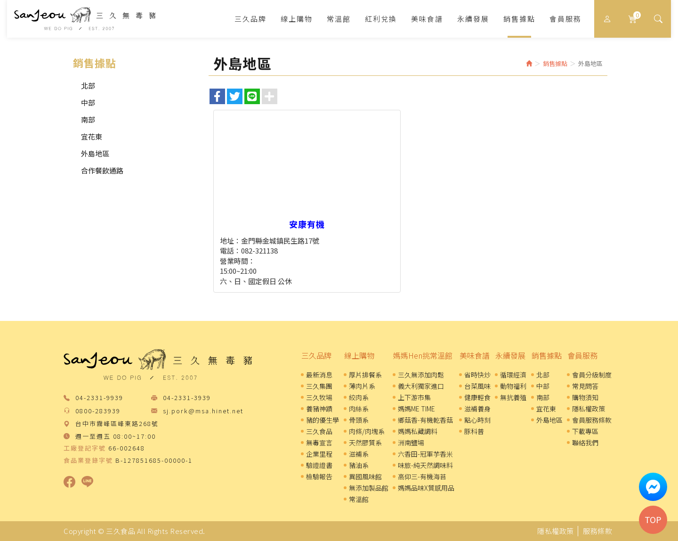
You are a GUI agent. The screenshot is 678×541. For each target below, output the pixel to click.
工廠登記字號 (85, 448)
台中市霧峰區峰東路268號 (117, 424)
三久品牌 (316, 355)
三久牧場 (319, 397)
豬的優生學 (322, 420)
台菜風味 (477, 386)
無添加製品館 (368, 487)
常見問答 (585, 386)
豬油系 (359, 465)
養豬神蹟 (319, 408)
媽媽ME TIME (416, 408)
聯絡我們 (585, 442)
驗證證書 (319, 465)
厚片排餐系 (365, 374)
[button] (658, 19)
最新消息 (319, 374)
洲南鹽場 (411, 442)
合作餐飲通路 (102, 170)
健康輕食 (477, 397)
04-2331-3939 (187, 398)
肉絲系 (359, 408)
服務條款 (597, 531)
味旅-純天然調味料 (425, 465)
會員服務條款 (592, 420)
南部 (88, 119)
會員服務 (582, 355)
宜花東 (91, 136)
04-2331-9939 (99, 398)
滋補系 (359, 454)
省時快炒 (477, 374)
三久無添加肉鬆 (421, 374)
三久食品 (84, 18)
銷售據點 (547, 355)
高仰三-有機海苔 (422, 476)
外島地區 (95, 153)
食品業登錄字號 (88, 460)
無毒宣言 (319, 442)
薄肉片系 (362, 386)
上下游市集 (414, 397)
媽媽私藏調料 (417, 431)
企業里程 (319, 454)
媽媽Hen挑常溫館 (422, 355)
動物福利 (513, 386)
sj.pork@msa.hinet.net (203, 411)
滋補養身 (477, 408)
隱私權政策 (588, 408)
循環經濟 (513, 374)
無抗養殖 (513, 397)
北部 (88, 85)
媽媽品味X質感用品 (426, 487)
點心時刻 (477, 420)
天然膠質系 (365, 442)
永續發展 (510, 355)
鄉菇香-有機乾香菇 (425, 420)
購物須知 (585, 397)
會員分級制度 (592, 374)
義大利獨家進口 (421, 386)
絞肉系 (359, 397)
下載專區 (585, 431)
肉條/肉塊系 (367, 431)
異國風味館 (365, 476)
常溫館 (359, 499)
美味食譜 (475, 355)
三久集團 (319, 386)
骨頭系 (359, 420)
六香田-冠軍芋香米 (425, 454)
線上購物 (359, 355)
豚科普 (474, 431)
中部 (88, 102)
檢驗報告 (319, 476)
